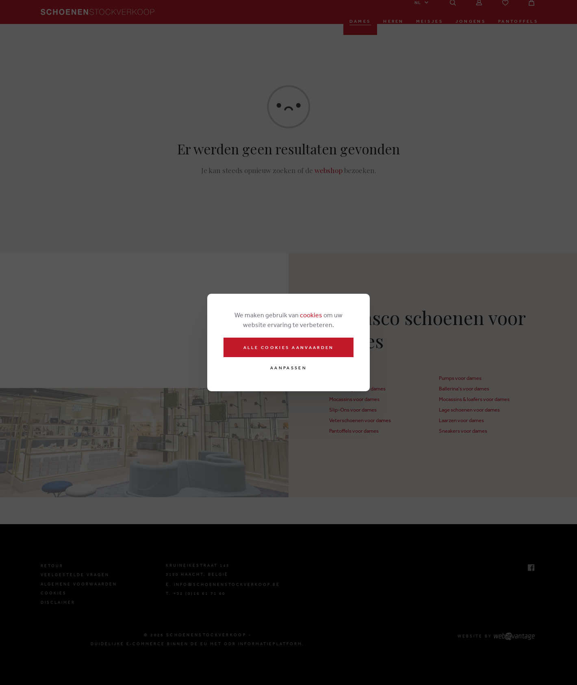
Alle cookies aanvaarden (288, 347)
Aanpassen (288, 368)
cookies (311, 315)
